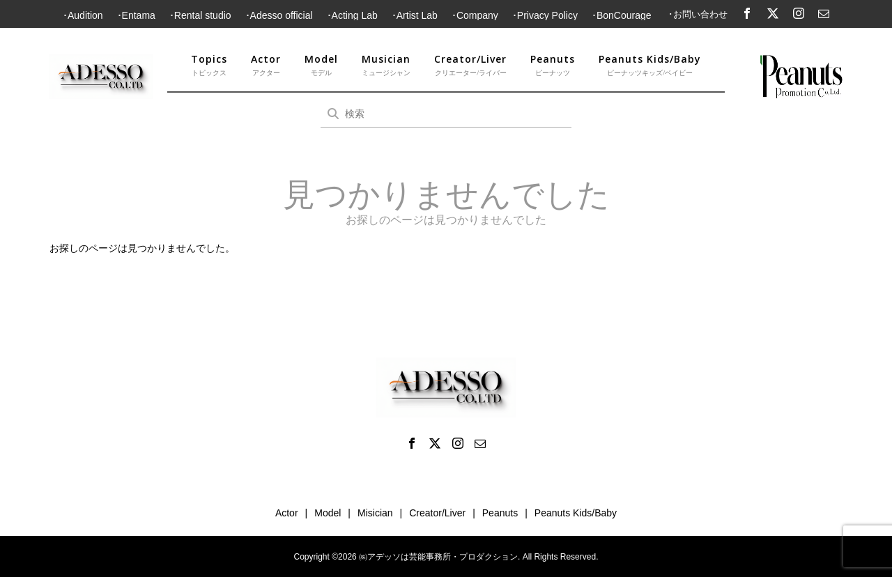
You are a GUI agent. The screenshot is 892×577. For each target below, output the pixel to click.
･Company (475, 15)
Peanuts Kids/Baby (650, 65)
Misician (375, 512)
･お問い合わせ (698, 14)
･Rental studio (200, 15)
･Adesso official (279, 15)
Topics (209, 65)
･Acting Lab (352, 15)
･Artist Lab (415, 15)
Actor (266, 65)
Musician (386, 65)
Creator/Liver (470, 65)
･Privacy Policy (545, 15)
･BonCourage (622, 15)
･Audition (83, 15)
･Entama (136, 15)
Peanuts (552, 65)
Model (321, 65)
